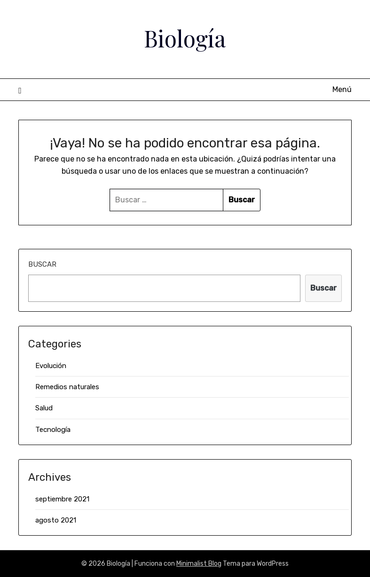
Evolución (50, 366)
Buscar (42, 264)
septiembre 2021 (62, 499)
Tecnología (53, 429)
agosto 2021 (55, 520)
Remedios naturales (67, 387)
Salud (44, 408)
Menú (342, 89)
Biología (185, 38)
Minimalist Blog (198, 564)
